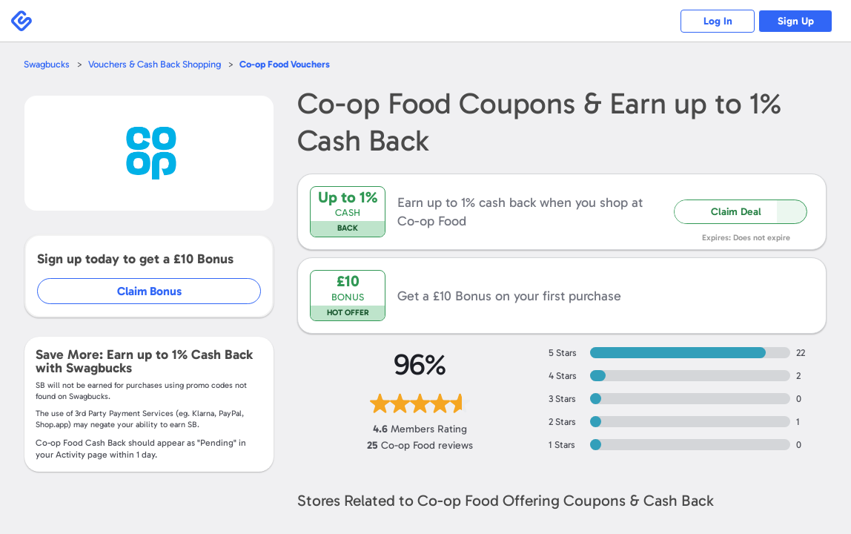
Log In (717, 21)
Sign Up (796, 21)
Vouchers (284, 64)
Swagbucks (47, 64)
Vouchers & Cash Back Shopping (154, 64)
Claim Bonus (149, 291)
